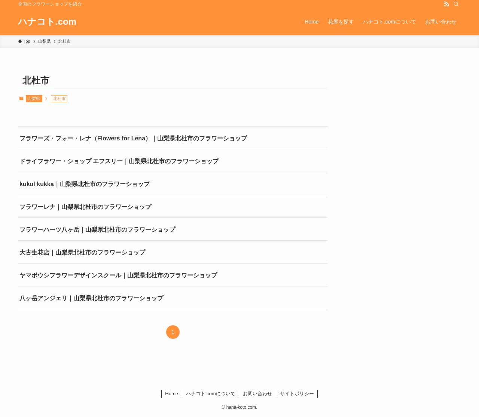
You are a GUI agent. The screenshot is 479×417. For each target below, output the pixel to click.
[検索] (456, 4)
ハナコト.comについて (210, 393)
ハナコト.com (47, 21)
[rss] (446, 4)
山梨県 (34, 98)
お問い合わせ (257, 393)
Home (171, 393)
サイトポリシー (297, 393)
